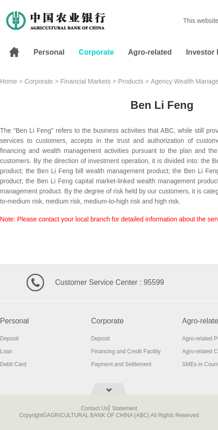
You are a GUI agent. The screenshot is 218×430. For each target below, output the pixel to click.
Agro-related (150, 52)
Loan (6, 351)
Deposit (9, 338)
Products (130, 81)
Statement (124, 408)
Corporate (96, 52)
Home (8, 81)
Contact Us (94, 408)
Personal (49, 52)
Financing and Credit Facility (125, 351)
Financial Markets (86, 81)
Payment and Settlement (121, 364)
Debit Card (13, 364)
